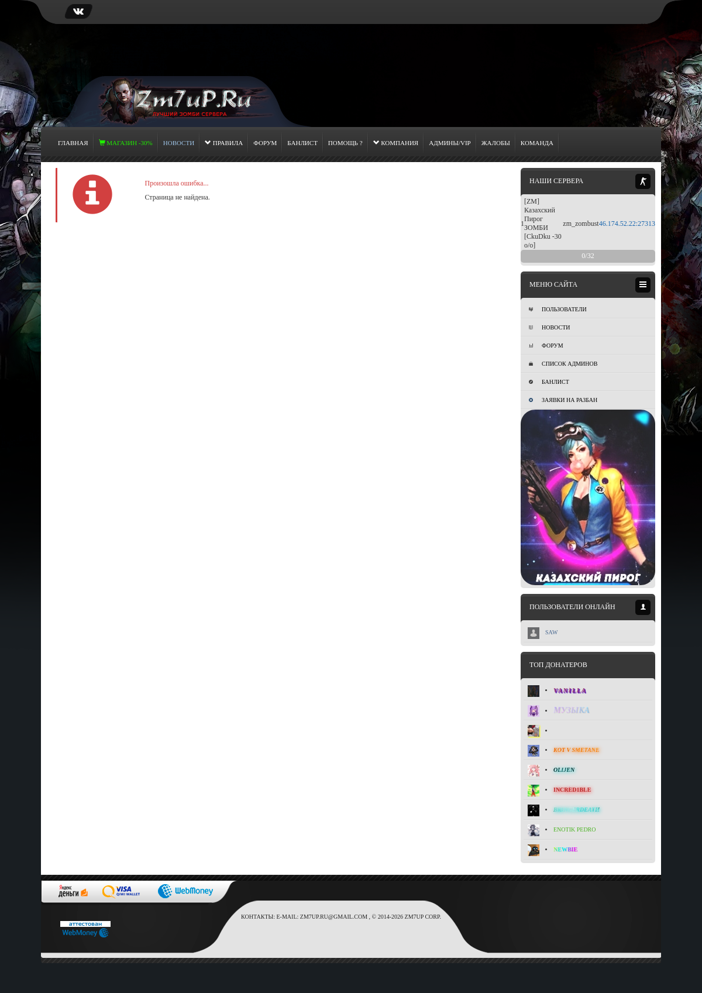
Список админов (563, 363)
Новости (549, 327)
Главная (73, 142)
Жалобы (495, 142)
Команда (537, 142)
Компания (396, 142)
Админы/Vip (450, 142)
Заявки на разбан (563, 400)
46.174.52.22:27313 (627, 223)
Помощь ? (345, 142)
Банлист (302, 142)
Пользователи (558, 309)
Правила (224, 142)
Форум (265, 142)
